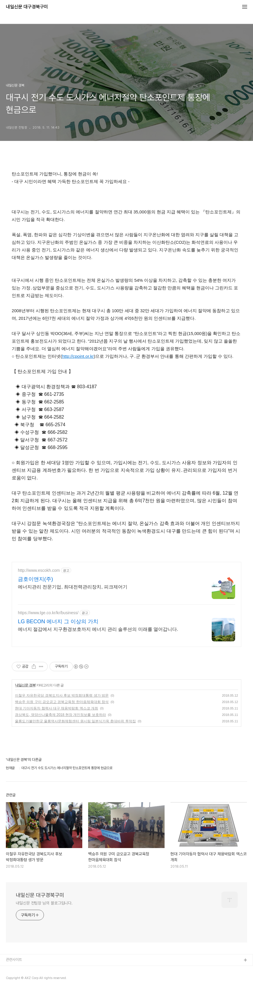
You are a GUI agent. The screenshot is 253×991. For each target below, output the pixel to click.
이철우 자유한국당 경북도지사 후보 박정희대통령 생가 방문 (62, 695)
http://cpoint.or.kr (78, 356)
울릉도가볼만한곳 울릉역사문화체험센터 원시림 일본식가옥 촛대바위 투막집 (75, 721)
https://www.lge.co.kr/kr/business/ (48, 612)
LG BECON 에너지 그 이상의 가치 (58, 621)
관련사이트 (14, 959)
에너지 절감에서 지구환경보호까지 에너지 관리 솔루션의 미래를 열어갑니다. (98, 629)
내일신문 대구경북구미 (27, 7)
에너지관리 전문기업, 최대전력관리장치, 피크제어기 (72, 586)
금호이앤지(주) (35, 579)
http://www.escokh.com (39, 570)
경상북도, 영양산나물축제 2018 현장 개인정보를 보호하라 (60, 715)
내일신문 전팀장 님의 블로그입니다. (44, 903)
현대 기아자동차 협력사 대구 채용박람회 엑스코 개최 (56, 708)
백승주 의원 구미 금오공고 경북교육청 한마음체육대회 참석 (62, 702)
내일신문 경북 (25, 685)
